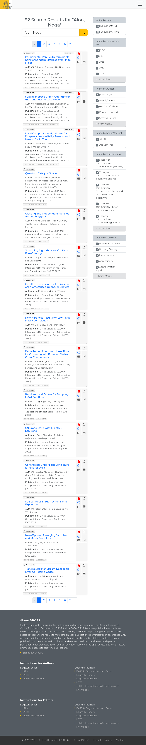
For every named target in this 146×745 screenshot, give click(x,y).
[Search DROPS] (51, 32)
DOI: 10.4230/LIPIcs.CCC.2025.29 (35, 493)
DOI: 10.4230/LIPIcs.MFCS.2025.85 (36, 309)
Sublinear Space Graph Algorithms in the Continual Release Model (48, 98)
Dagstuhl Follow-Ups (33, 678)
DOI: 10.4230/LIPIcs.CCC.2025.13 (35, 593)
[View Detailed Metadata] (78, 58)
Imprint (97, 740)
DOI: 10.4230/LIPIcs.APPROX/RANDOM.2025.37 (40, 88)
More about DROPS (32, 653)
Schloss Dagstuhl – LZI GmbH (54, 740)
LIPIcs (25, 671)
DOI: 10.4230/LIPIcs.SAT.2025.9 (34, 456)
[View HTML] (84, 211)
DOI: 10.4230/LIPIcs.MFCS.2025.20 (36, 385)
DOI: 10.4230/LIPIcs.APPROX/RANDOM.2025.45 (40, 164)
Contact (120, 740)
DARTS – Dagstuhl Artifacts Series (94, 671)
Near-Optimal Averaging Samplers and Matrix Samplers (46, 537)
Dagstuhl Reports (85, 675)
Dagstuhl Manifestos (87, 678)
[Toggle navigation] (140, 4)
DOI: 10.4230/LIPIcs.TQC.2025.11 (35, 204)
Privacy (108, 740)
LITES (79, 682)
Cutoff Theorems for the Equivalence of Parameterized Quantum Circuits (47, 285)
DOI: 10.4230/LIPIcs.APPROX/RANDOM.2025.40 (41, 124)
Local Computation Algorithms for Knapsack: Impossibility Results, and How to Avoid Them (47, 136)
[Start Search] (83, 32)
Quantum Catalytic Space (41, 173)
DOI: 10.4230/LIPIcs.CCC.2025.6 (35, 560)
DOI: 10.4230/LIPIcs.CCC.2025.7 (35, 526)
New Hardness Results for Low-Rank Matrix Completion (47, 319)
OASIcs (25, 675)
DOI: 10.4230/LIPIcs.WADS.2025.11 (35, 241)
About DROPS (81, 740)
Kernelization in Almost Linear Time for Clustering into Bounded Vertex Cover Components (47, 354)
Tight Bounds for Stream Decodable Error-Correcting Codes (47, 570)
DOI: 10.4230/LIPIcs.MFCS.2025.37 (36, 342)
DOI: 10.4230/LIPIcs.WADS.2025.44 (36, 275)
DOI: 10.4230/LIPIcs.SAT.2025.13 (35, 419)
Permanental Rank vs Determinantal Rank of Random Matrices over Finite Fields (48, 60)
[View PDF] (78, 54)
